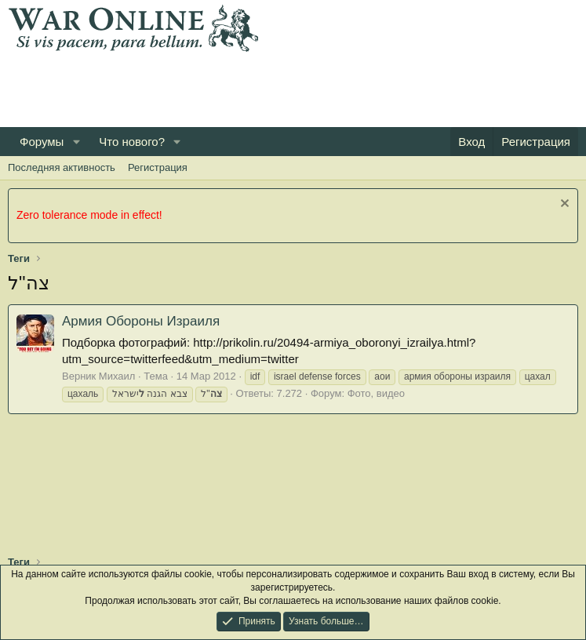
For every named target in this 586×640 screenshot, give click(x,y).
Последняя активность (61, 167)
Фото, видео (376, 393)
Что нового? (132, 141)
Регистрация (157, 167)
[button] (76, 141)
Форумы (42, 141)
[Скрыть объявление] (563, 205)
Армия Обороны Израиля (141, 321)
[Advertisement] (293, 87)
